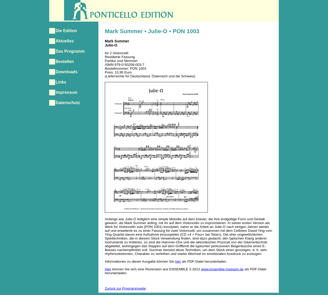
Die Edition (66, 31)
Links (61, 82)
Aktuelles (65, 41)
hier (178, 261)
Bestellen (65, 61)
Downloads (66, 72)
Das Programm (70, 51)
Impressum (66, 92)
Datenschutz (68, 102)
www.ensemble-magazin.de (222, 269)
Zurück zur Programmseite (125, 288)
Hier (108, 269)
